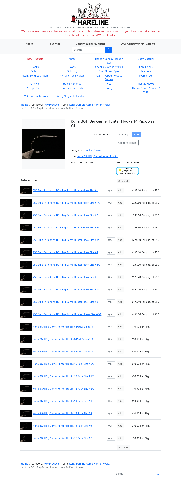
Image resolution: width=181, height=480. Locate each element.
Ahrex (72, 59)
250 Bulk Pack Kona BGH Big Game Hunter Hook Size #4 (65, 252)
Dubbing (72, 71)
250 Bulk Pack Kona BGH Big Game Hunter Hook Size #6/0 (66, 289)
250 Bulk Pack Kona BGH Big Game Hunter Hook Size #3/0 (66, 240)
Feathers (146, 71)
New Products (35, 59)
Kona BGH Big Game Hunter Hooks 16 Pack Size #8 (62, 438)
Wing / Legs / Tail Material (72, 96)
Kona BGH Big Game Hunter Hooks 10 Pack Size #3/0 (63, 364)
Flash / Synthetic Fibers (35, 75)
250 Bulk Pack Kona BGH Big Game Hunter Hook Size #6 (65, 277)
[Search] (88, 50)
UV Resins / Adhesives (35, 96)
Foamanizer (146, 75)
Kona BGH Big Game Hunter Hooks (89, 104)
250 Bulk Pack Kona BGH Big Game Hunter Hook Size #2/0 (66, 227)
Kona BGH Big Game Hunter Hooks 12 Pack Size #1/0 (63, 376)
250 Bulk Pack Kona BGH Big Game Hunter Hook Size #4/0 (66, 264)
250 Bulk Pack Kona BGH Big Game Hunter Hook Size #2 (65, 215)
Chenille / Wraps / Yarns (109, 67)
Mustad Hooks (145, 83)
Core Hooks (146, 67)
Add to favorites (127, 143)
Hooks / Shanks (72, 83)
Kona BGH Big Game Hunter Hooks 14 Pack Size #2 (62, 413)
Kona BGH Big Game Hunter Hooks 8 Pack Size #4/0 (63, 351)
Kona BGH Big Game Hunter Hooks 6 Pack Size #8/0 (63, 339)
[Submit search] (108, 50)
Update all (123, 181)
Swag (109, 88)
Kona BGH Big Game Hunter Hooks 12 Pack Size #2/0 (63, 388)
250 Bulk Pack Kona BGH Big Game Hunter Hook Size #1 (65, 190)
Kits (109, 83)
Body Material (146, 59)
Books (35, 67)
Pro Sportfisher (35, 88)
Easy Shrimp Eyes (109, 71)
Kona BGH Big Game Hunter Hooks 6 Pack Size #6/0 (63, 326)
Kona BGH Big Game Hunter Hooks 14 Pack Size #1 (62, 401)
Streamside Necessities (72, 88)
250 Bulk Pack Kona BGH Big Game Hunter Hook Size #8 (65, 302)
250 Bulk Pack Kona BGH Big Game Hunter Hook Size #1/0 (66, 202)
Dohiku (35, 71)
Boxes (72, 67)
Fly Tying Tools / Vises (72, 75)
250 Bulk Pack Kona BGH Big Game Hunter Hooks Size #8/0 (67, 314)
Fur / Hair (35, 83)
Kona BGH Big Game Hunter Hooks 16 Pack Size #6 (62, 425)
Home (24, 104)
